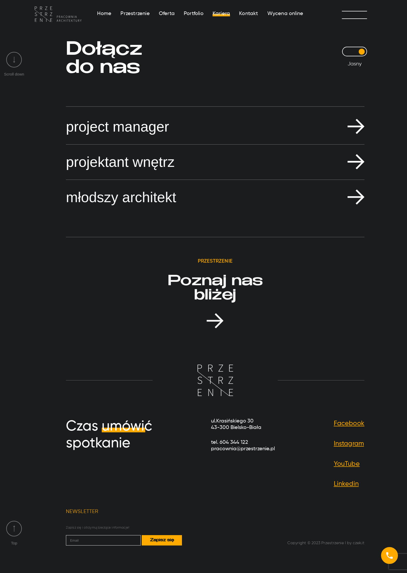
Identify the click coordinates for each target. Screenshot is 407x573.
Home (104, 13)
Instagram (349, 444)
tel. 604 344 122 (229, 442)
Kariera (221, 13)
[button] (215, 126)
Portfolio (194, 13)
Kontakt (248, 13)
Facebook (349, 423)
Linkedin (346, 484)
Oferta (167, 13)
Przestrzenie (135, 13)
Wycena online (285, 13)
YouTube (347, 464)
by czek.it (355, 543)
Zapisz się (162, 540)
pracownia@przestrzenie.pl (243, 449)
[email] (103, 540)
